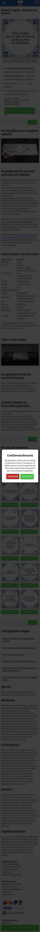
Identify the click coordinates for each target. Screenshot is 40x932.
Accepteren (27, 476)
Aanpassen (13, 476)
